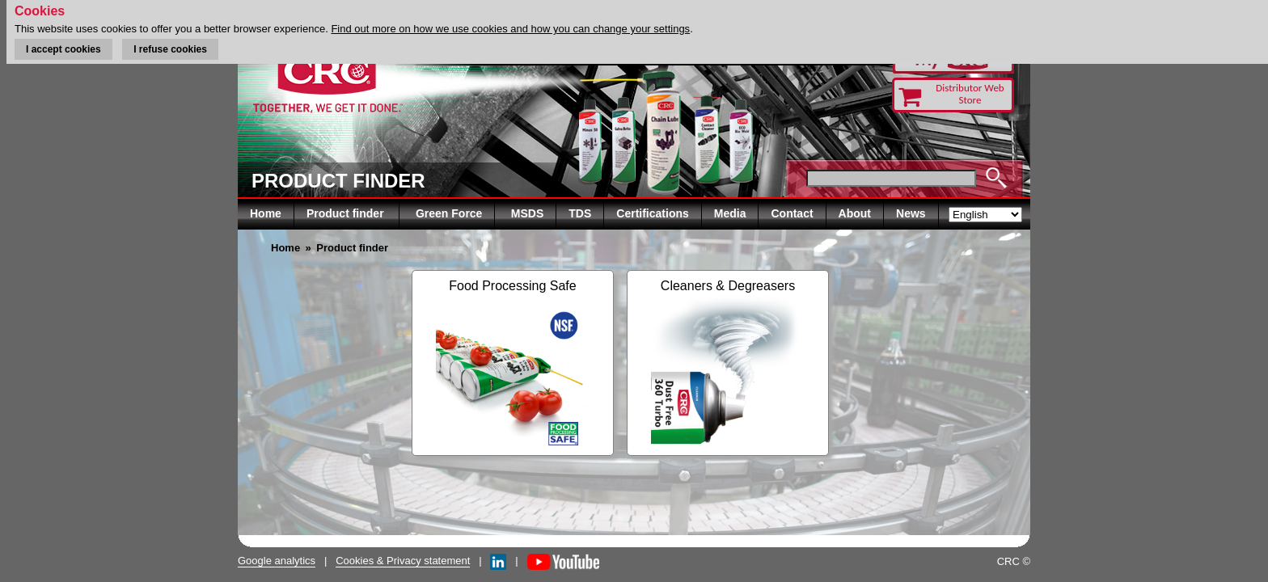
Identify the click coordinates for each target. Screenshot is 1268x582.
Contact (792, 213)
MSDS (527, 213)
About (855, 213)
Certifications (652, 213)
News (911, 213)
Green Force (449, 213)
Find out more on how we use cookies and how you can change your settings (510, 29)
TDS (579, 213)
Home (265, 213)
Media (730, 213)
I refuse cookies (170, 49)
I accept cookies (63, 49)
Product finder (346, 213)
